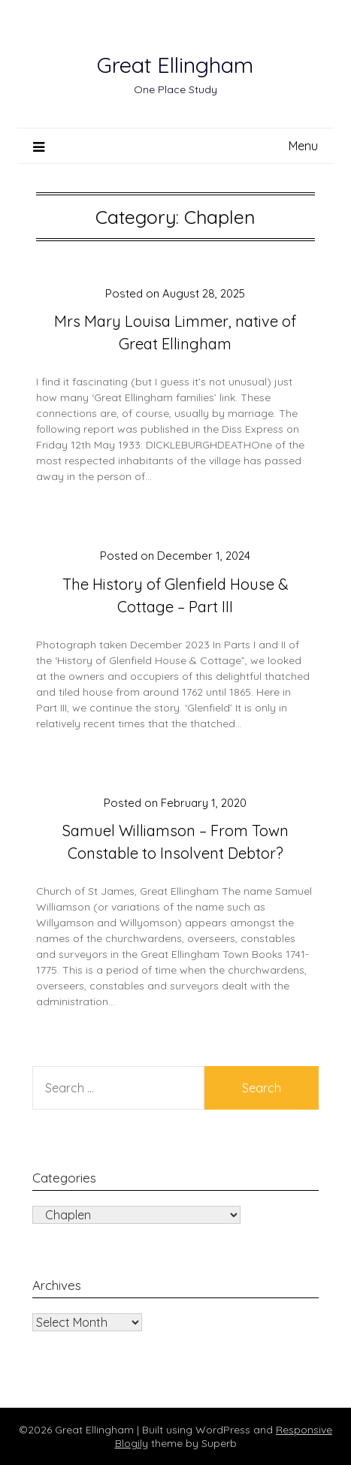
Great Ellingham (175, 64)
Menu (303, 145)
